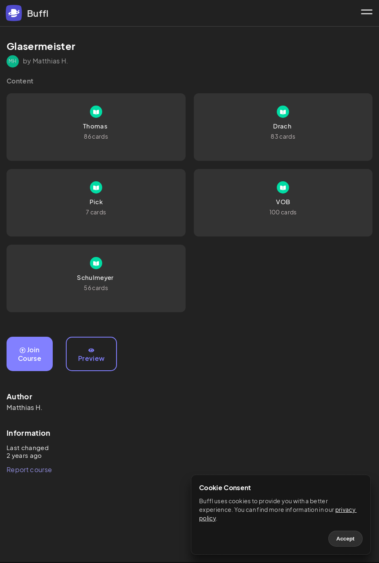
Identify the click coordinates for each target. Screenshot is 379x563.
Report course (29, 469)
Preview (91, 355)
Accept (345, 539)
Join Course (29, 354)
